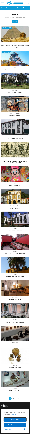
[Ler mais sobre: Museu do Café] (15, 336)
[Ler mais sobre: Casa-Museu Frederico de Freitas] (15, 244)
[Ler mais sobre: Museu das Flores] (15, 199)
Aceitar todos (15, 419)
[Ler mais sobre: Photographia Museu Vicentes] (15, 313)
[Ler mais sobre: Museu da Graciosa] (15, 106)
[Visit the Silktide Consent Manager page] (25, 429)
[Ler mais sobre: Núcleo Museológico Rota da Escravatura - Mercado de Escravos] (15, 152)
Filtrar (15, 21)
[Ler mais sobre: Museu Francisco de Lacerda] (15, 129)
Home (2, 8)
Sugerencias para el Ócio (12, 8)
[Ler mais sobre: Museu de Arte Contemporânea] (15, 267)
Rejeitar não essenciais (15, 425)
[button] (2, 3)
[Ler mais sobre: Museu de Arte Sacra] (15, 381)
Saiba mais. (14, 414)
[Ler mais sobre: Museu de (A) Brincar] (15, 358)
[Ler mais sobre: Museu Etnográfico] (15, 290)
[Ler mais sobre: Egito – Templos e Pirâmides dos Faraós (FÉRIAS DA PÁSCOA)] (15, 37)
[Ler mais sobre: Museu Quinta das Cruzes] (15, 222)
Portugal (25, 8)
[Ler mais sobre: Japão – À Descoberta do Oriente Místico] (15, 61)
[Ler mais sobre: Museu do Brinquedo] (15, 176)
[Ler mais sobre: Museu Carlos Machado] (15, 83)
